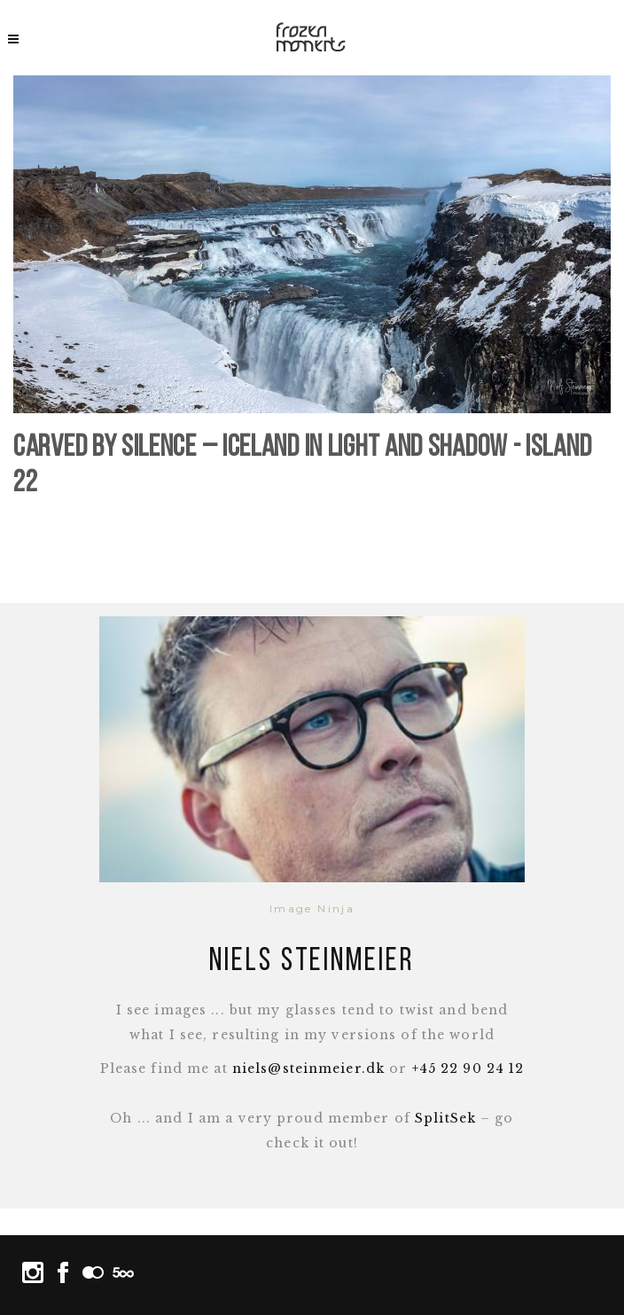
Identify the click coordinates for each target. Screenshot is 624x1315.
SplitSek (445, 1118)
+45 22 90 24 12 (468, 1068)
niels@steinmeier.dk (308, 1068)
